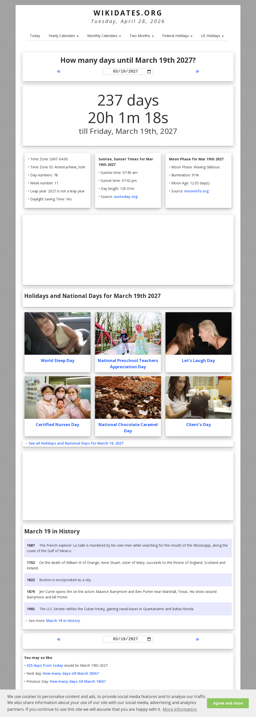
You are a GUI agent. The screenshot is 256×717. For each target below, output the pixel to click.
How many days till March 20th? (71, 675)
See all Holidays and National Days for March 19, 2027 (76, 444)
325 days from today (44, 667)
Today (35, 35)
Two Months (142, 35)
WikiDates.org (128, 13)
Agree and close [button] (228, 703)
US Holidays (212, 35)
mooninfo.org (196, 191)
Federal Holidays (177, 35)
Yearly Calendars (63, 35)
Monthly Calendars (104, 35)
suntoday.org (126, 197)
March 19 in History (63, 621)
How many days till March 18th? (78, 683)
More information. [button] (180, 709)
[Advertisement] (128, 251)
